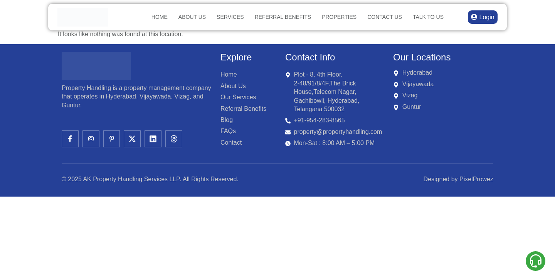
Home (159, 17)
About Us (192, 17)
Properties (339, 17)
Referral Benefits (283, 17)
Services (230, 17)
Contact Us (384, 17)
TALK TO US (428, 17)
